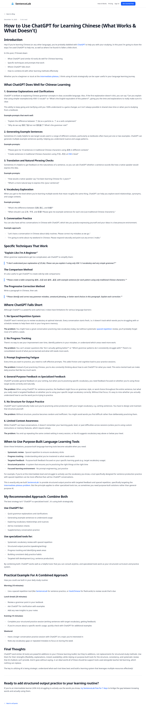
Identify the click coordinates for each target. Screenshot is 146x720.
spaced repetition (104, 329)
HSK (70, 154)
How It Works (102, 4)
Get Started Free (128, 4)
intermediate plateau (49, 76)
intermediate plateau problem (17, 485)
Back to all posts (11, 703)
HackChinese (74, 591)
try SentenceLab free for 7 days (94, 688)
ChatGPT (81, 44)
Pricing (110, 4)
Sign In (117, 4)
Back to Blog (9, 14)
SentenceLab (33, 482)
